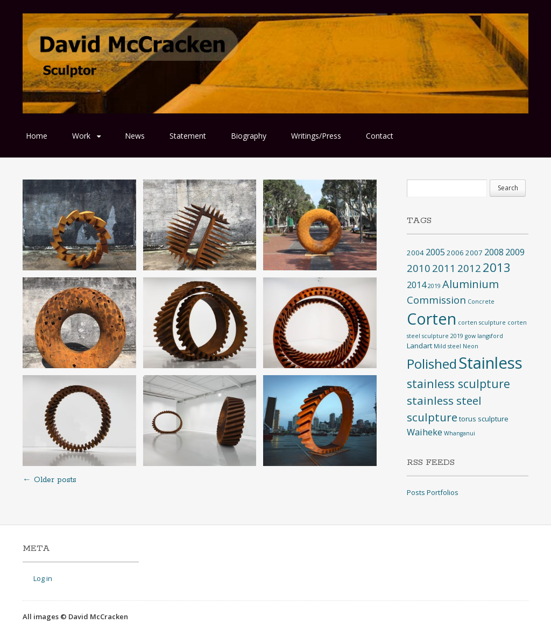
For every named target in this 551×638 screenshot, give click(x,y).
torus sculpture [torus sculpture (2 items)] (483, 419)
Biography (248, 136)
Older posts (49, 480)
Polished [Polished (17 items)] (432, 363)
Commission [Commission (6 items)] (436, 299)
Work (81, 136)
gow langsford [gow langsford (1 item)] (484, 336)
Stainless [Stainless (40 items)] (490, 363)
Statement (187, 136)
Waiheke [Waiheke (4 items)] (424, 432)
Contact (379, 136)
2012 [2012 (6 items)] (469, 268)
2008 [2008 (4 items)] (494, 252)
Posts (416, 492)
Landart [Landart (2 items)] (419, 345)
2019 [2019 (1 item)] (434, 286)
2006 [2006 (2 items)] (455, 252)
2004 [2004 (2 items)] (415, 252)
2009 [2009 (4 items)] (515, 252)
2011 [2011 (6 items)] (444, 268)
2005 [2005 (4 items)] (435, 252)
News (135, 136)
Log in (42, 578)
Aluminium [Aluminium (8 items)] (470, 284)
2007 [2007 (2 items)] (474, 252)
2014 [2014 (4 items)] (416, 285)
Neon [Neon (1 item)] (470, 346)
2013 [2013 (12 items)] (497, 267)
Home (36, 136)
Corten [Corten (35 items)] (431, 318)
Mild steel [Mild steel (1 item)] (447, 346)
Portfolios (442, 492)
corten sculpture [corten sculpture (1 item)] (482, 322)
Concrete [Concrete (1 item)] (481, 301)
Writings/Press (316, 136)
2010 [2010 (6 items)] (418, 268)
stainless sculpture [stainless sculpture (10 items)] (458, 383)
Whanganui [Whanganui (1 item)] (459, 433)
